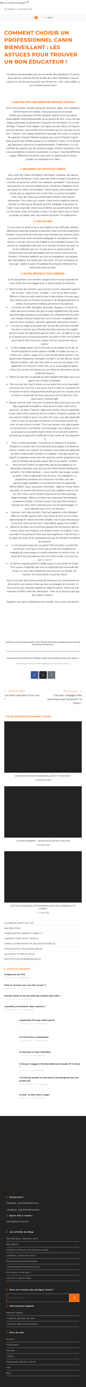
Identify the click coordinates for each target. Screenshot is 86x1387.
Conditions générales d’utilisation (22, 1316)
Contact (10, 1348)
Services (11, 1343)
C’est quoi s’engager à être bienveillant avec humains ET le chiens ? (43, 908)
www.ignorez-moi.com (18, 1213)
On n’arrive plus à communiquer (31, 1036)
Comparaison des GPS (14, 976)
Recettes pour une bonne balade (21, 960)
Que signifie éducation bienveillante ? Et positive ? (43, 777)
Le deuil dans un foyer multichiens (33, 1049)
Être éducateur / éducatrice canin (21, 950)
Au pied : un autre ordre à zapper (32, 1088)
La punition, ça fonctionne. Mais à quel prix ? (25, 1008)
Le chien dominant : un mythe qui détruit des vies (43, 842)
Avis (9, 1360)
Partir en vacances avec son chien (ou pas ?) (25, 986)
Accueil (10, 1331)
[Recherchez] (74, 1290)
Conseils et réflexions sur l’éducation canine (28, 1242)
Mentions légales (15, 1305)
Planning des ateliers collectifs (21, 1354)
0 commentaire (23, 979)
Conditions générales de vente (21, 1311)
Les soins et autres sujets (18, 955)
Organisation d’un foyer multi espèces (34, 1020)
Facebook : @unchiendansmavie (23, 1195)
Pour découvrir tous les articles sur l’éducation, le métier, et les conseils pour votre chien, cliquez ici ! (43, 659)
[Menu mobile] (49, 18)
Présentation (13, 1337)
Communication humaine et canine (21, 935)
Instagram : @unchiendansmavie (23, 1202)
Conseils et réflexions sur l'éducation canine (28, 945)
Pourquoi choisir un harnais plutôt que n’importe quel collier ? (32, 997)
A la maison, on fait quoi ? (17, 924)
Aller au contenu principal (14, 3)
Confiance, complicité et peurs (20, 940)
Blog (9, 1365)
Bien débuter (10, 929)
